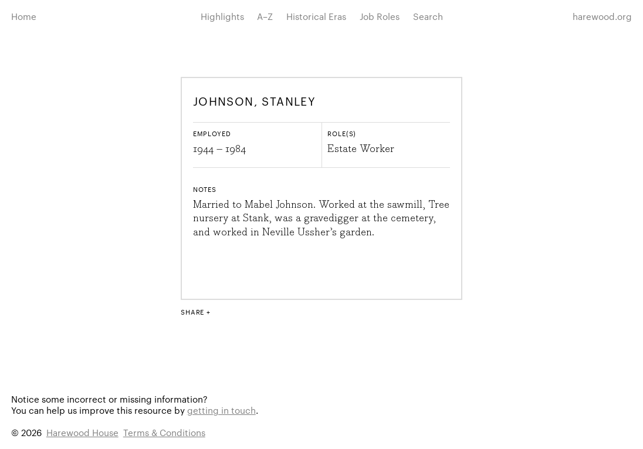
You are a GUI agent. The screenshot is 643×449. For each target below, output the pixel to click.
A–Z (265, 16)
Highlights (222, 16)
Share (192, 311)
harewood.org (602, 16)
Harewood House (82, 432)
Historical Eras (316, 16)
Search (428, 16)
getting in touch (221, 410)
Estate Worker (360, 149)
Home (23, 16)
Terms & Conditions (164, 432)
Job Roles (380, 16)
